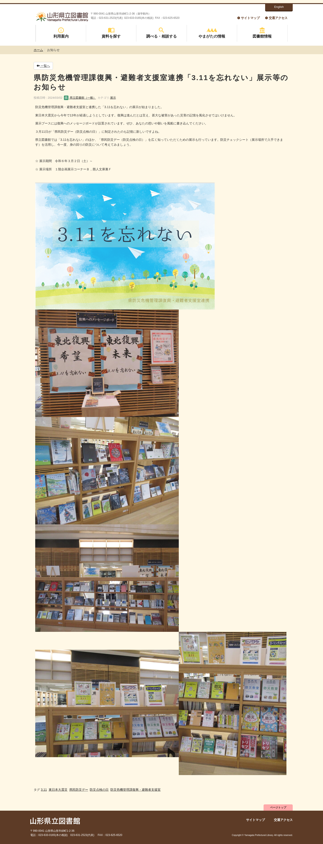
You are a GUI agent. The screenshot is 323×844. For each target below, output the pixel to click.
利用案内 (61, 32)
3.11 (44, 789)
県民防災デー (78, 789)
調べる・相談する (161, 32)
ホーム (38, 50)
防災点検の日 (99, 789)
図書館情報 (262, 32)
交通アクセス (278, 18)
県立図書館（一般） (80, 97)
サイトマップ (250, 18)
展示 (113, 97)
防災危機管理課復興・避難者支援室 (135, 789)
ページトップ (278, 807)
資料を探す (111, 32)
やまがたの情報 (212, 32)
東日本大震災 (58, 789)
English (279, 7)
